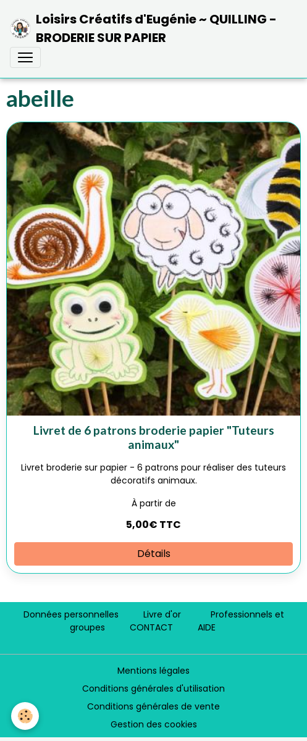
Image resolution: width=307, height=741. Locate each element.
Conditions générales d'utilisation (153, 688)
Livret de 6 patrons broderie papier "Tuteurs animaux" (153, 437)
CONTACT (151, 627)
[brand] (148, 28)
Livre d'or (162, 614)
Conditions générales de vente (153, 706)
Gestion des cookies (154, 724)
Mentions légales (153, 670)
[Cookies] (25, 716)
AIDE (207, 627)
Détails (153, 553)
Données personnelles (71, 614)
